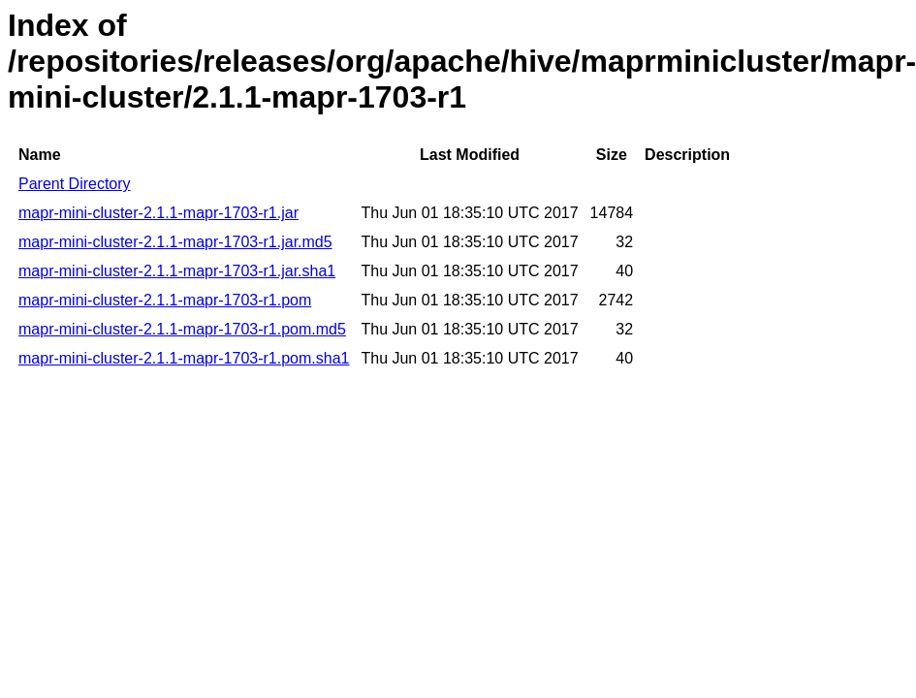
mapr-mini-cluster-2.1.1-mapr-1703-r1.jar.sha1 (176, 271)
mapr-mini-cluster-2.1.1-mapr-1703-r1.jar (158, 213)
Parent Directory (74, 183)
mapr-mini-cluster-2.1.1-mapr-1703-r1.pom (164, 300)
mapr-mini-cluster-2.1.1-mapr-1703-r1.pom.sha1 (183, 358)
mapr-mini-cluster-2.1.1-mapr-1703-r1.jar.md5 (175, 242)
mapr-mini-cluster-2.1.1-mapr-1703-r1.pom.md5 (182, 329)
